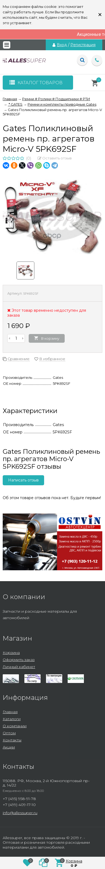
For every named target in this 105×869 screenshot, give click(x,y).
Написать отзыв (23, 480)
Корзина (11, 652)
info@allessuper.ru (20, 812)
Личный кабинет (19, 666)
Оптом (9, 733)
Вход (62, 45)
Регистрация (83, 45)
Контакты (12, 740)
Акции (9, 747)
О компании (15, 725)
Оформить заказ (19, 659)
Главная (10, 711)
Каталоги (12, 718)
